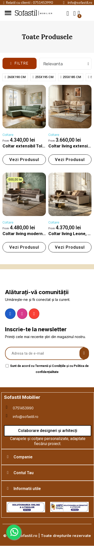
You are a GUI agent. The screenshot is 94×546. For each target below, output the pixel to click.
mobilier (46, 14)
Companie (23, 457)
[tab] (47, 457)
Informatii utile (27, 488)
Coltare (8, 135)
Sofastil (26, 13)
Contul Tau (24, 472)
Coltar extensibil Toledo (26, 145)
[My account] (74, 13)
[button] (68, 13)
